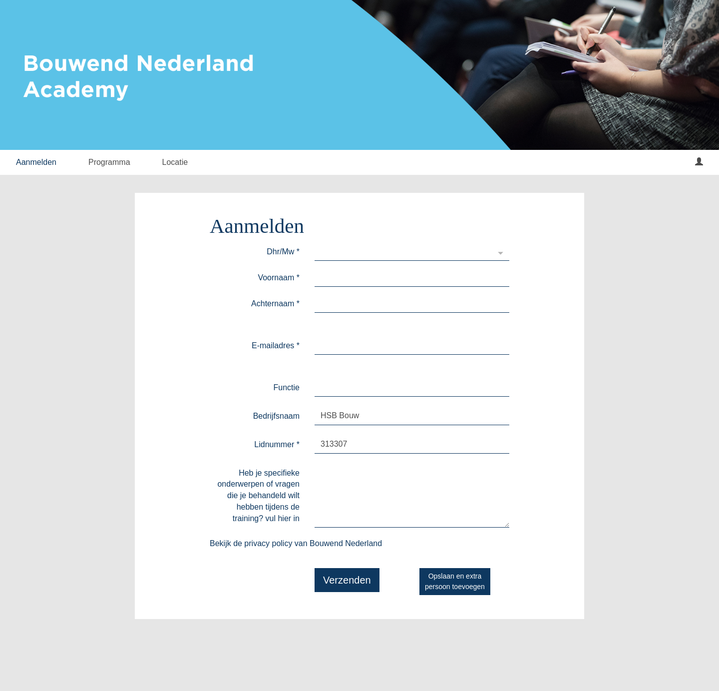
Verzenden (347, 580)
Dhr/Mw (283, 251)
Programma (109, 162)
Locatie (175, 162)
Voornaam (279, 277)
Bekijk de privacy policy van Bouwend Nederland (296, 543)
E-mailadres (276, 345)
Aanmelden (36, 162)
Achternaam (275, 303)
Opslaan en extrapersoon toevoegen (455, 581)
